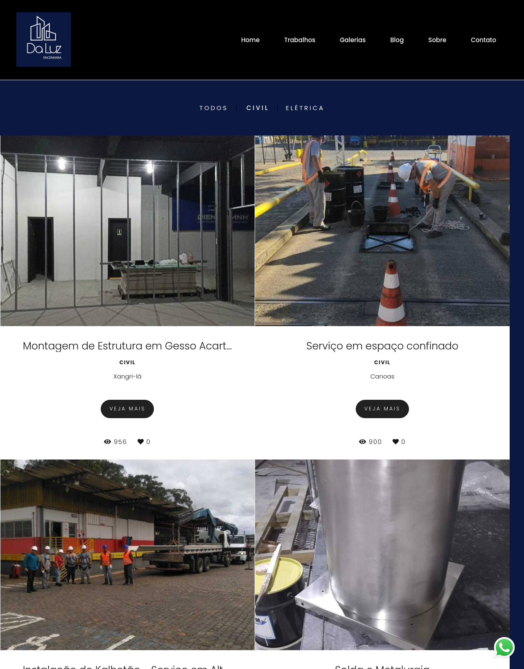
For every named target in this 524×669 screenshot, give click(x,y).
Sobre (437, 40)
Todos (213, 108)
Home (250, 40)
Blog (397, 40)
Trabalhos (299, 40)
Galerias (353, 40)
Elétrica (305, 108)
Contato (483, 40)
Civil (257, 108)
